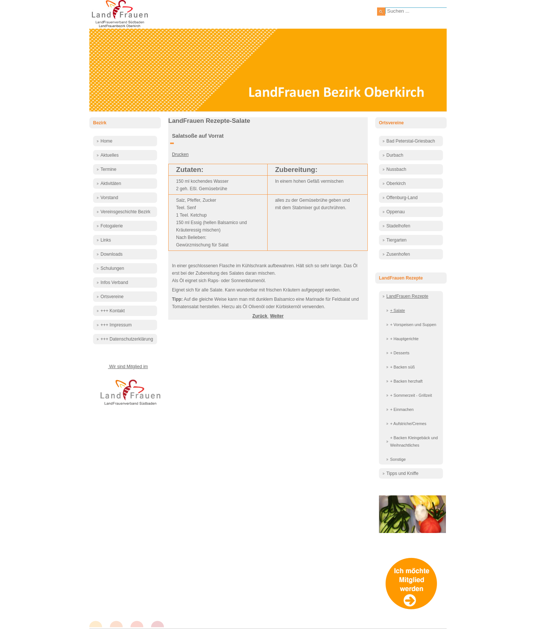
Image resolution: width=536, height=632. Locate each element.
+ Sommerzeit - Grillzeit (411, 395)
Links (105, 240)
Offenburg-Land (402, 197)
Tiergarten (396, 240)
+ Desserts (399, 353)
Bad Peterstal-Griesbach (410, 141)
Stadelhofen (398, 226)
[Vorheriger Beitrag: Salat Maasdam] (260, 316)
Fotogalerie (111, 226)
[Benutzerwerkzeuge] (172, 143)
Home (106, 141)
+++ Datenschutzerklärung (126, 339)
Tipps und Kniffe (402, 473)
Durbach (394, 155)
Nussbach (396, 169)
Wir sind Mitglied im (128, 366)
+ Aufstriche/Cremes (408, 423)
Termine (108, 169)
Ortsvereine (112, 296)
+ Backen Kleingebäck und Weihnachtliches (414, 441)
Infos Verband (114, 282)
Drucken (180, 154)
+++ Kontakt (112, 310)
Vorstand (109, 197)
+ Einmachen (402, 409)
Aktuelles (109, 155)
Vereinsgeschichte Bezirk (125, 211)
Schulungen (112, 268)
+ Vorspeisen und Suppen (413, 324)
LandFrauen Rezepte (407, 296)
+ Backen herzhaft (406, 381)
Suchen (381, 11)
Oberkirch (396, 183)
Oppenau (395, 211)
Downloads (111, 254)
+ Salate (397, 310)
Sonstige (398, 459)
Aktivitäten (110, 183)
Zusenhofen (398, 254)
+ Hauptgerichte (404, 338)
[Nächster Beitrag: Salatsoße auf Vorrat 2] (276, 316)
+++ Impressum (116, 325)
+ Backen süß (402, 367)
